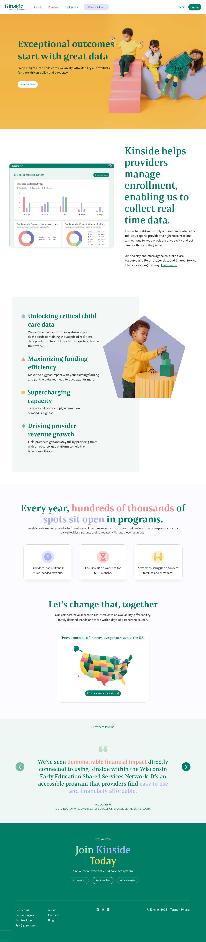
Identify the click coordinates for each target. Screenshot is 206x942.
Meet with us (28, 84)
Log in (182, 7)
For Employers (127, 880)
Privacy (185, 910)
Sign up (195, 7)
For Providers (103, 880)
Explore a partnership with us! (103, 693)
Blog (51, 920)
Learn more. (169, 265)
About (52, 910)
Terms (174, 910)
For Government (26, 926)
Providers (53, 7)
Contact (53, 915)
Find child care (96, 7)
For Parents (78, 880)
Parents (38, 7)
